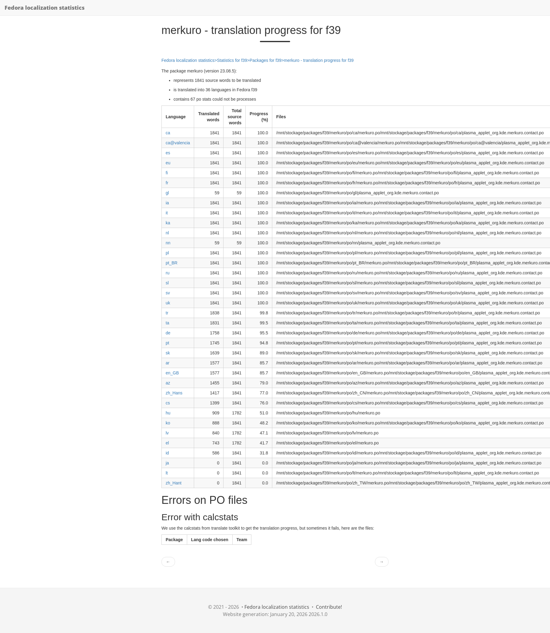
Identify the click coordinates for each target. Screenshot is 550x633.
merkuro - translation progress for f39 (318, 60)
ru (167, 272)
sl (167, 282)
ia (167, 202)
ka (168, 222)
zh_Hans (174, 392)
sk (168, 352)
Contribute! (329, 607)
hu (168, 412)
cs (168, 402)
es (168, 152)
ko (168, 422)
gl (167, 192)
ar (167, 362)
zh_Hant (173, 483)
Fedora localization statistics (44, 7)
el (167, 442)
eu (168, 162)
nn (168, 242)
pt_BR (171, 262)
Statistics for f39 (232, 60)
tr (167, 312)
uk (168, 302)
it (167, 212)
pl (167, 252)
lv (167, 432)
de (168, 332)
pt (167, 342)
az (168, 382)
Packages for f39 (265, 60)
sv (168, 292)
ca (168, 132)
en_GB (172, 372)
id (167, 452)
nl (167, 232)
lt (167, 473)
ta (167, 322)
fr (167, 182)
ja (167, 463)
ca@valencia (178, 142)
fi (167, 172)
